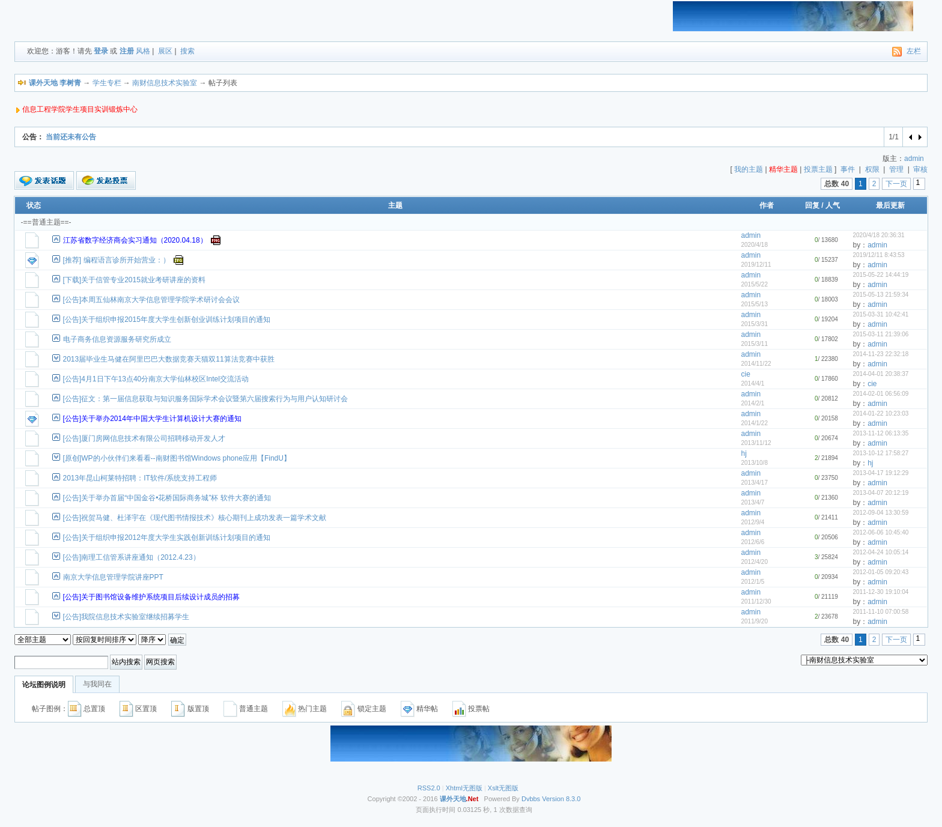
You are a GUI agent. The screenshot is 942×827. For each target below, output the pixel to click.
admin (914, 158)
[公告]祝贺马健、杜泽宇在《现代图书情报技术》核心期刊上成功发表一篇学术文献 (195, 517)
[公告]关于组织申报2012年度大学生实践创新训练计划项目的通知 (166, 537)
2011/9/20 (754, 621)
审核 (920, 169)
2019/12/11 (756, 264)
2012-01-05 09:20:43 (880, 572)
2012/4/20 (754, 562)
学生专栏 (107, 83)
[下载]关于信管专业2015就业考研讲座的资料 (134, 280)
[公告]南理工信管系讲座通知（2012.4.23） (131, 557)
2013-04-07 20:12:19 (880, 492)
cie (745, 374)
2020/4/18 (754, 244)
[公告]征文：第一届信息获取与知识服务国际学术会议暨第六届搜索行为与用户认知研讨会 (205, 399)
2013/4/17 (754, 482)
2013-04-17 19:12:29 (880, 473)
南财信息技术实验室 (164, 83)
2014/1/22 (754, 423)
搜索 (187, 51)
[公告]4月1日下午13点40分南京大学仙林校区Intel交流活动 (156, 379)
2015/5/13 (754, 304)
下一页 (896, 184)
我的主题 (748, 169)
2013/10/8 (754, 462)
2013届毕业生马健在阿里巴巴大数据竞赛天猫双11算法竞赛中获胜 (169, 359)
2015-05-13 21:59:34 (880, 294)
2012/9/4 (752, 522)
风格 (143, 51)
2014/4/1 (752, 383)
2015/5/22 (754, 284)
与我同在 (97, 684)
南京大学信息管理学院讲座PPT (113, 577)
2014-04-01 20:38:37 (880, 374)
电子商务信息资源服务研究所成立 (117, 339)
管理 (896, 169)
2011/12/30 (756, 601)
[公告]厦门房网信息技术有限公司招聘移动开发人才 (144, 438)
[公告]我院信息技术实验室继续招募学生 (126, 617)
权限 (872, 169)
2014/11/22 (756, 363)
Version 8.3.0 (561, 798)
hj (743, 453)
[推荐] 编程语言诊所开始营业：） (116, 260)
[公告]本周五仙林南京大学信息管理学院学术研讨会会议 (151, 299)
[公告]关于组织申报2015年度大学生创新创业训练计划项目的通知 (166, 319)
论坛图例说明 (43, 684)
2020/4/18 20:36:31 (878, 235)
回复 (812, 205)
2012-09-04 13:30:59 (880, 512)
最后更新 (890, 205)
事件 (847, 169)
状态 (33, 205)
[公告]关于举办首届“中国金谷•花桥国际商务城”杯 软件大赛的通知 (167, 498)
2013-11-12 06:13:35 (880, 433)
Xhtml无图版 (464, 788)
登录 (101, 51)
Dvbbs (530, 798)
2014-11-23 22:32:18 (880, 354)
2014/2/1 (752, 403)
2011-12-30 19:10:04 (880, 592)
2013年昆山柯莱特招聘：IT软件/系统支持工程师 (140, 478)
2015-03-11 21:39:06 (880, 334)
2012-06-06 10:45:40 (880, 532)
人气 (832, 205)
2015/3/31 (754, 324)
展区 (165, 51)
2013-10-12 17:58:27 (880, 453)
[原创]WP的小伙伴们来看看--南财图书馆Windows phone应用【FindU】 (177, 458)
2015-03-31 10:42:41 (880, 314)
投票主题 (818, 169)
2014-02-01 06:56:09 (880, 393)
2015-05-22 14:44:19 (880, 274)
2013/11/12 (756, 443)
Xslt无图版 (503, 788)
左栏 (914, 51)
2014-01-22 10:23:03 (880, 413)
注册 (127, 51)
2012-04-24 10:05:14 (880, 552)
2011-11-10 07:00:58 (880, 611)
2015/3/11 (754, 344)
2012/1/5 (752, 581)
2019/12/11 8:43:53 (878, 255)
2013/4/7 (752, 502)
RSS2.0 (429, 788)
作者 (766, 205)
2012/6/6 (752, 542)
